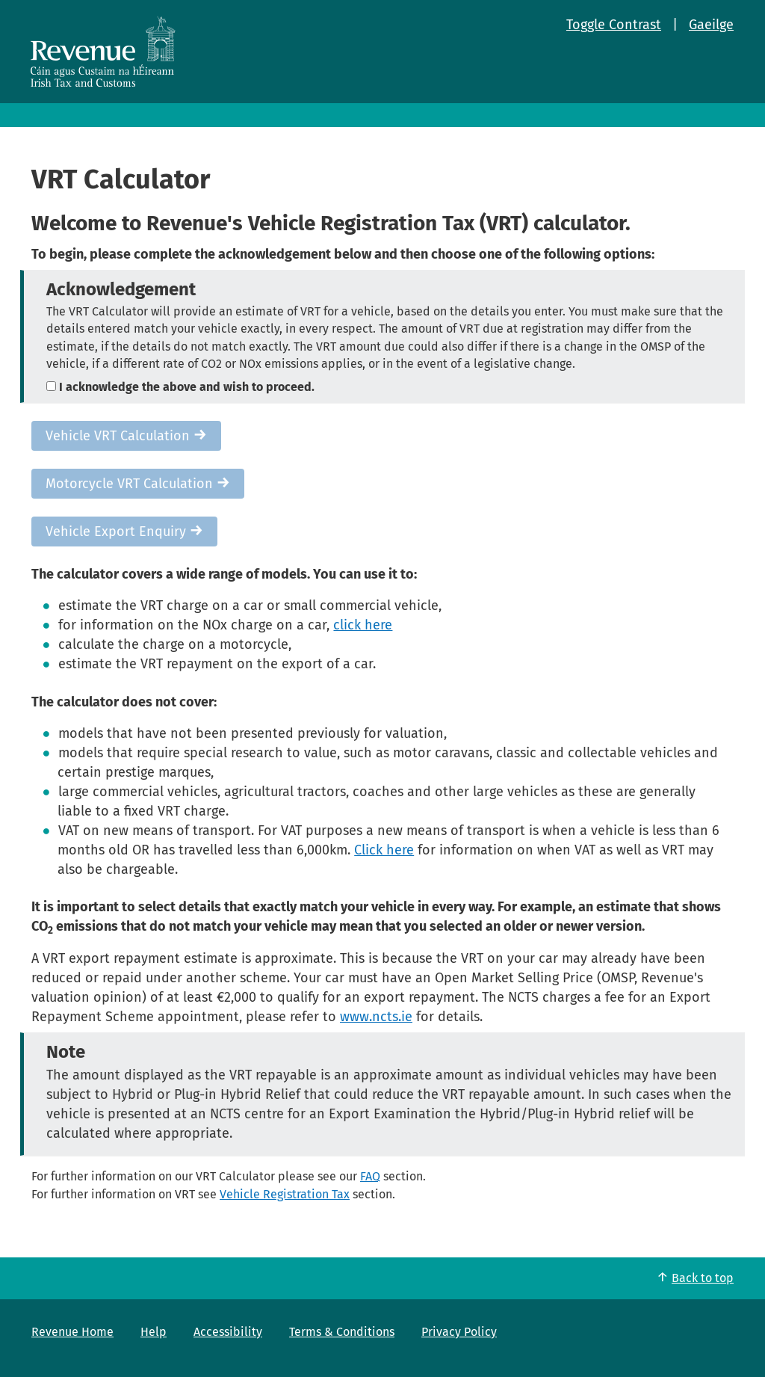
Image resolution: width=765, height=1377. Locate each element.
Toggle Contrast (613, 24)
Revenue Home (72, 1332)
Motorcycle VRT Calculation (138, 483)
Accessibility (227, 1332)
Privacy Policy (459, 1332)
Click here (384, 850)
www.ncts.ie (376, 1016)
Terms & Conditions (341, 1332)
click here (362, 625)
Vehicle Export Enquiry (124, 531)
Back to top (703, 1278)
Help (153, 1332)
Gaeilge (711, 24)
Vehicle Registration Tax (285, 1194)
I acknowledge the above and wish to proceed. (180, 387)
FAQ (370, 1176)
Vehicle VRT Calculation (126, 436)
